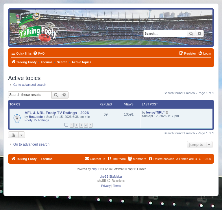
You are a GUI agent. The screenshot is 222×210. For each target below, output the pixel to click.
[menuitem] (39, 53)
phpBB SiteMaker (111, 176)
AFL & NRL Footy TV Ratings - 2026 (57, 113)
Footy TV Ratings (37, 120)
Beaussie (36, 116)
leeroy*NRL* (155, 112)
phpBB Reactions (111, 180)
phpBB (96, 169)
